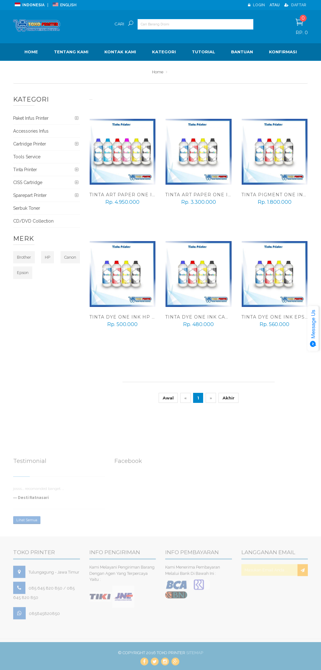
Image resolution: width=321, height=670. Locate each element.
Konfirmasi (283, 51)
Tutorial (203, 51)
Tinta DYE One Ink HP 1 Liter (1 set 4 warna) (152, 317)
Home (31, 51)
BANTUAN (242, 51)
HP (47, 257)
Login (256, 5)
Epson (23, 272)
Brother (24, 257)
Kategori (164, 51)
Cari (119, 23)
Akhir (228, 397)
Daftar (295, 5)
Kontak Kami (120, 51)
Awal (168, 397)
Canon (70, 257)
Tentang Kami (71, 51)
